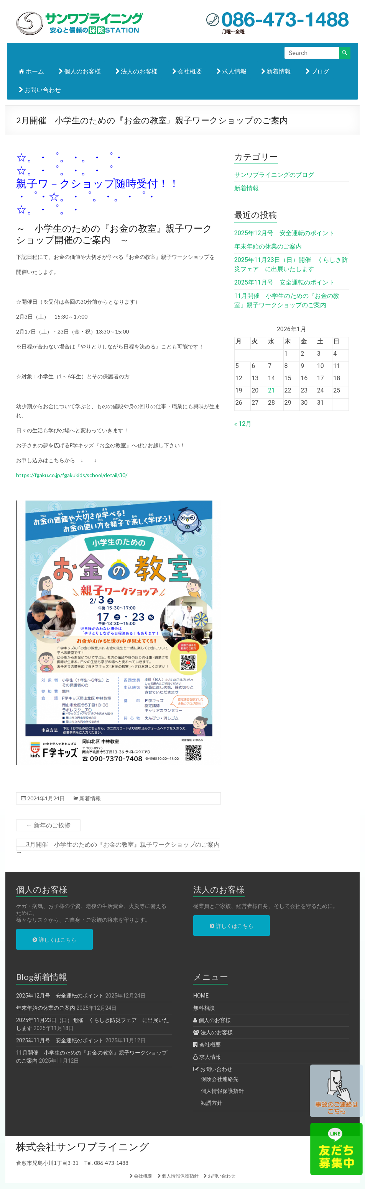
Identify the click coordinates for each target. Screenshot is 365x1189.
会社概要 (187, 71)
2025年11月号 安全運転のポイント (284, 282)
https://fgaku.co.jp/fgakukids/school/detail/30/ (71, 475)
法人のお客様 (136, 71)
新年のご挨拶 (48, 825)
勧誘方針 (211, 1103)
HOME (201, 996)
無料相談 (204, 1008)
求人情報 (232, 71)
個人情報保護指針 (222, 1091)
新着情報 (276, 71)
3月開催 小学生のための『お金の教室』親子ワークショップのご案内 (118, 848)
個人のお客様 (80, 71)
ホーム (31, 71)
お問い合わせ (40, 89)
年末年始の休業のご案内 (268, 246)
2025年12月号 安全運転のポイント (284, 233)
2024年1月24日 (46, 798)
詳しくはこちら (54, 940)
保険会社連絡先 (219, 1079)
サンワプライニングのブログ (274, 174)
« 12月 (243, 423)
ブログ (317, 71)
